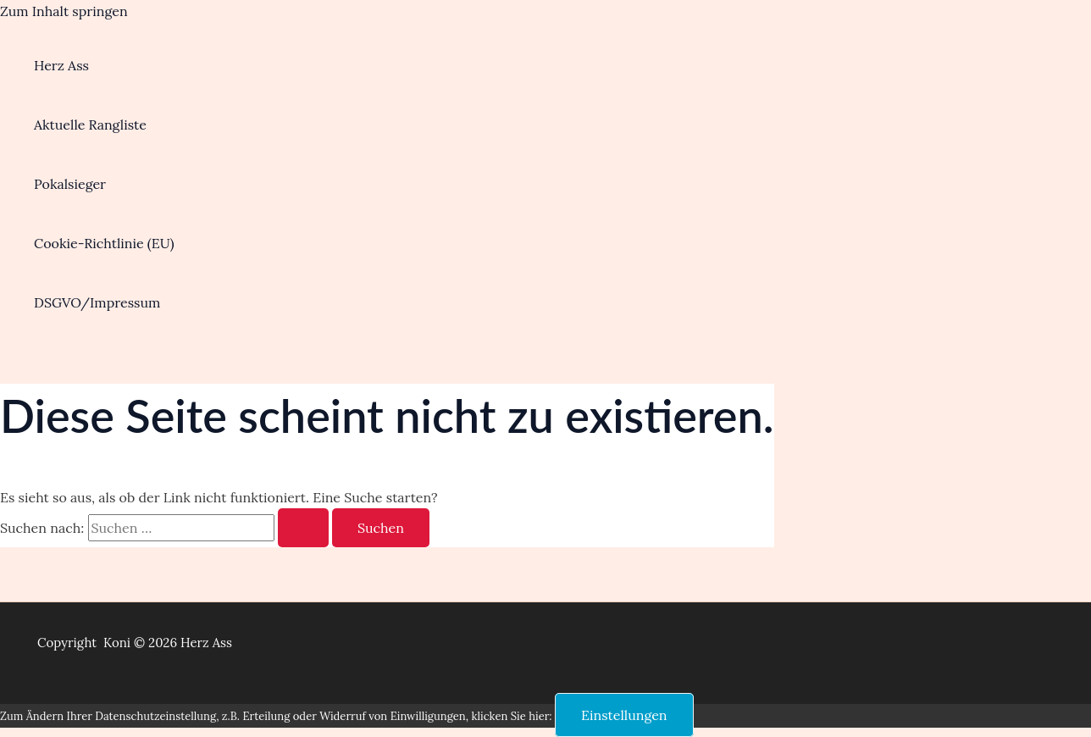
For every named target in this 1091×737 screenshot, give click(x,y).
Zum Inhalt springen (64, 11)
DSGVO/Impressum (97, 302)
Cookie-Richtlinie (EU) (104, 243)
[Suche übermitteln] (303, 527)
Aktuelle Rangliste (90, 124)
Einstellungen (624, 715)
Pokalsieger (70, 183)
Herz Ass (61, 65)
